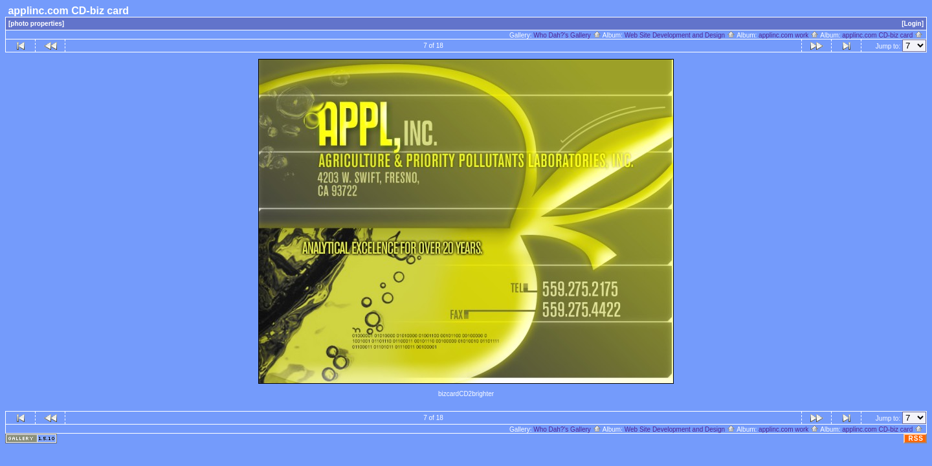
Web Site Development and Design (680, 35)
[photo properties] (36, 23)
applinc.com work (789, 35)
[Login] (913, 23)
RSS (916, 438)
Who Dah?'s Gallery (567, 35)
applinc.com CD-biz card (882, 35)
